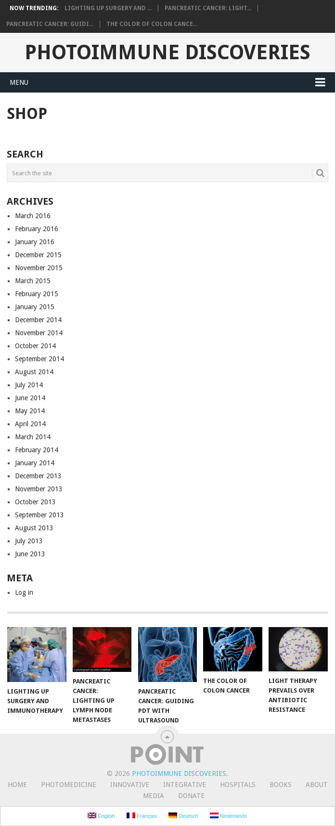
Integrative (184, 784)
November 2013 (39, 489)
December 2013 (38, 476)
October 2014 (35, 346)
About (317, 784)
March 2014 (33, 437)
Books (281, 784)
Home (17, 784)
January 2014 (34, 463)
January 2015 (34, 307)
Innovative (129, 784)
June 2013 (30, 554)
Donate (191, 796)
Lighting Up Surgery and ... (108, 8)
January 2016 (34, 242)
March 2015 (33, 281)
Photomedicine (68, 784)
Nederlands (228, 816)
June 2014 (30, 398)
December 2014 (38, 320)
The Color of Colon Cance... (151, 24)
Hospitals (238, 784)
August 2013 (34, 528)
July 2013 (29, 541)
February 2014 (36, 450)
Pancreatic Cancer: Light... (208, 8)
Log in (24, 592)
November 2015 (39, 268)
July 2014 (29, 385)
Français (142, 816)
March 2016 (33, 216)
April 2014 (30, 424)
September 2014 (39, 359)
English (101, 816)
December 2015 (38, 255)
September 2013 (39, 515)
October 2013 (35, 502)
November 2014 (39, 333)
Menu (19, 82)
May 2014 (30, 411)
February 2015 (36, 294)
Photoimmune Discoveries (167, 52)
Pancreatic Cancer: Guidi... (49, 24)
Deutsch (183, 816)
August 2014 (34, 372)
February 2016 (36, 229)
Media (153, 796)
